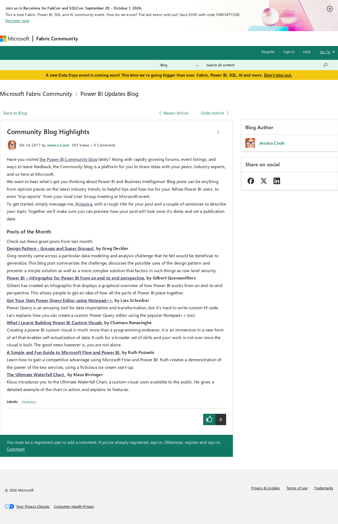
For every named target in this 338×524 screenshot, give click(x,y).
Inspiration (114, 38)
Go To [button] (325, 52)
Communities (160, 38)
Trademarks (323, 488)
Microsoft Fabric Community (36, 93)
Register (268, 51)
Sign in (289, 51)
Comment (16, 449)
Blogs (184, 38)
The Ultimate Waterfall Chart (36, 374)
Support (228, 38)
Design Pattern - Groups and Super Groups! (50, 248)
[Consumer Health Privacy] (74, 506)
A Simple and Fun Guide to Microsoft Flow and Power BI (63, 352)
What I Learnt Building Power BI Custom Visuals (54, 322)
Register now (17, 20)
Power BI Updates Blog (109, 93)
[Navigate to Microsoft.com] (14, 38)
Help (307, 51)
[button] (218, 132)
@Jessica (83, 204)
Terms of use (297, 488)
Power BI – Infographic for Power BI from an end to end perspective (75, 278)
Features (29, 401)
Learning (205, 38)
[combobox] (267, 65)
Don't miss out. (278, 75)
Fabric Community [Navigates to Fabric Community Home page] (57, 38)
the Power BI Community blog (68, 159)
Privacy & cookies (265, 488)
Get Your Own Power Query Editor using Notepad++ (59, 300)
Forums (90, 38)
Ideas (136, 38)
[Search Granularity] (179, 65)
